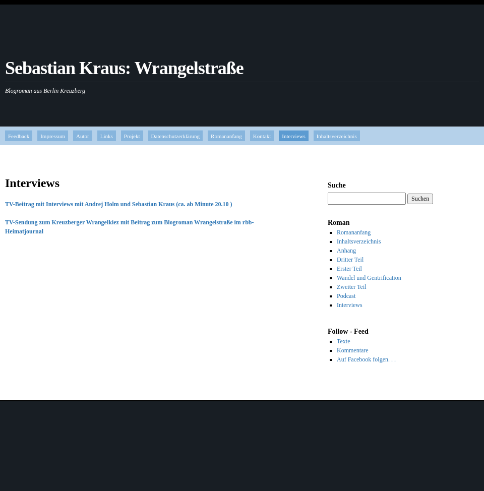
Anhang (346, 250)
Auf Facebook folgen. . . (366, 359)
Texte (343, 341)
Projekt (132, 136)
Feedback (18, 136)
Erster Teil (349, 268)
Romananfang (226, 136)
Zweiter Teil (352, 286)
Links (106, 136)
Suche (337, 185)
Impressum (52, 136)
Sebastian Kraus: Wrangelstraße (124, 68)
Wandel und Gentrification (369, 277)
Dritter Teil (350, 259)
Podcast (346, 295)
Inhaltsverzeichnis (337, 136)
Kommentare (353, 350)
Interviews (293, 136)
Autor (82, 136)
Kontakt (262, 136)
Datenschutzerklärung (175, 136)
